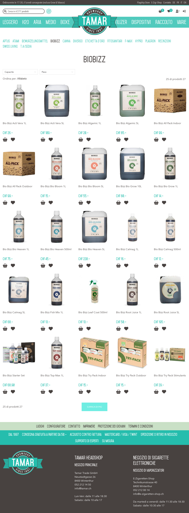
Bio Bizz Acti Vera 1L (14, 123)
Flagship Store (143, 2)
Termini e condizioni (140, 426)
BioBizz (55, 41)
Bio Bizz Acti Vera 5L (52, 123)
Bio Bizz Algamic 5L (127, 123)
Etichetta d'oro (95, 41)
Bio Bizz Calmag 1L (127, 249)
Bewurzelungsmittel (35, 41)
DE (174, 2)
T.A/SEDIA (26, 46)
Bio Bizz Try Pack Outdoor (131, 375)
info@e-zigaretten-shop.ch (148, 493)
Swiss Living (10, 46)
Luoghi (40, 426)
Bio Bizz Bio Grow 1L (166, 186)
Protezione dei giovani (111, 426)
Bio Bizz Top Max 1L (52, 375)
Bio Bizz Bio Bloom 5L (91, 186)
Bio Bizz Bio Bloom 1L (53, 186)
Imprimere (89, 426)
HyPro (139, 41)
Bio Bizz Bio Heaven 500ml (56, 249)
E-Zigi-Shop (156, 2)
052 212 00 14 (141, 490)
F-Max (128, 41)
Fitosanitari (114, 41)
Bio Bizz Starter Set (14, 375)
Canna (66, 41)
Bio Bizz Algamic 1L (89, 123)
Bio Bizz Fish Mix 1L (52, 312)
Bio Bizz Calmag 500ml (167, 249)
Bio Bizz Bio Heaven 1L (16, 249)
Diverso (78, 41)
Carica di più (94, 407)
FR (178, 2)
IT (181, 2)
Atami (16, 41)
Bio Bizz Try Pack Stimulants (170, 375)
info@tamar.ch (83, 488)
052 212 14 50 (83, 484)
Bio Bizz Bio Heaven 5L (91, 249)
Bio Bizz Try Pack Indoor (92, 375)
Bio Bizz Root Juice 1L (129, 312)
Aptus (6, 41)
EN (185, 2)
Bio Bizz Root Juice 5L (166, 312)
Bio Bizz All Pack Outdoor (17, 186)
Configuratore (56, 426)
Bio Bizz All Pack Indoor (167, 123)
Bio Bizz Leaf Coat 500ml (92, 312)
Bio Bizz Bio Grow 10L (129, 186)
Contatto (167, 2)
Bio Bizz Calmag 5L (14, 312)
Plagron (150, 41)
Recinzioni (164, 41)
